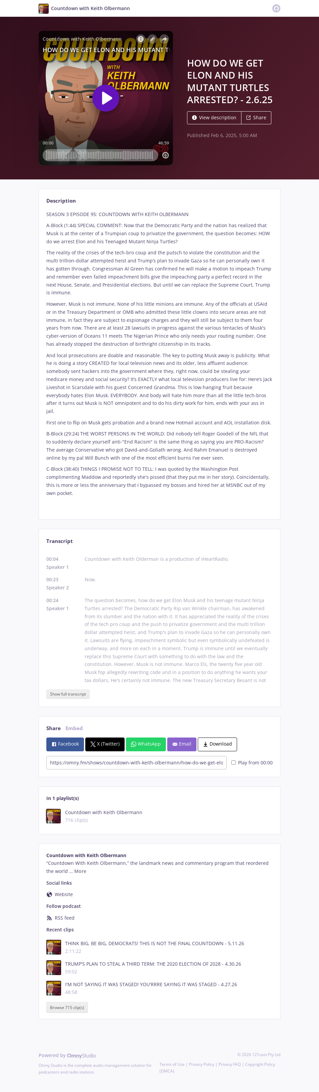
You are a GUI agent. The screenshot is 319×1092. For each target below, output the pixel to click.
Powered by (67, 1055)
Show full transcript (68, 694)
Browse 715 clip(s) (67, 1007)
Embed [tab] (74, 728)
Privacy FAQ (230, 1064)
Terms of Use (172, 1064)
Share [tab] (53, 728)
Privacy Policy (201, 1064)
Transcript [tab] (59, 541)
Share (256, 117)
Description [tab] (61, 200)
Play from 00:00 (252, 762)
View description (214, 117)
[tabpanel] (159, 359)
